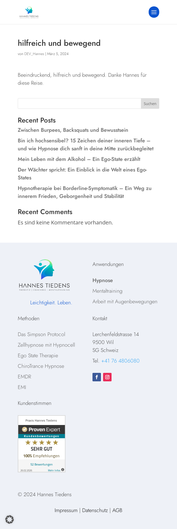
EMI (22, 387)
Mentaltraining (107, 291)
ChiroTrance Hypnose (41, 366)
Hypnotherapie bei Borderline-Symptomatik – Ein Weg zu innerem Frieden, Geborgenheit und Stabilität (85, 192)
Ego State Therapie (38, 355)
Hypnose (102, 280)
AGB (117, 510)
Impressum (66, 510)
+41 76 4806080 (120, 361)
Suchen (150, 103)
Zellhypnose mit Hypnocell (46, 345)
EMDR (24, 377)
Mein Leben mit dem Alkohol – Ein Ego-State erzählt (79, 159)
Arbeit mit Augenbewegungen (124, 301)
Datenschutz (95, 510)
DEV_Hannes (34, 53)
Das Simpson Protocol (41, 334)
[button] (9, 519)
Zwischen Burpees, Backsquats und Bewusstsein (73, 130)
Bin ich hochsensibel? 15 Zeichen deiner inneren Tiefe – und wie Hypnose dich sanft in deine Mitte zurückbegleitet (85, 144)
